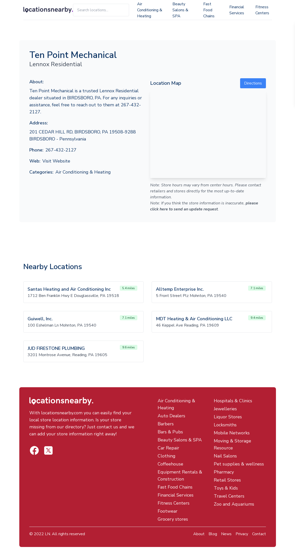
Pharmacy (224, 472)
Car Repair (168, 448)
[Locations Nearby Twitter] (34, 450)
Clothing (166, 456)
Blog (213, 534)
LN (47, 534)
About (199, 534)
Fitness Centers (262, 10)
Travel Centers (229, 496)
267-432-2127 (60, 150)
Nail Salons (225, 456)
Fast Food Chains (209, 10)
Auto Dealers (171, 416)
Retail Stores (227, 480)
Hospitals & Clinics (233, 401)
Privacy (242, 534)
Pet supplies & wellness (239, 464)
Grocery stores (173, 519)
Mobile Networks (232, 433)
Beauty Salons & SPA (180, 10)
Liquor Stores (228, 417)
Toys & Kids (226, 488)
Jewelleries (225, 409)
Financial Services (236, 10)
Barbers (166, 424)
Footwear (167, 511)
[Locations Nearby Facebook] (48, 450)
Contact (259, 534)
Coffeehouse (170, 464)
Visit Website (56, 161)
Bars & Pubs (170, 432)
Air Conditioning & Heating (149, 10)
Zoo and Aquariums (234, 504)
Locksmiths (225, 425)
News (226, 534)
